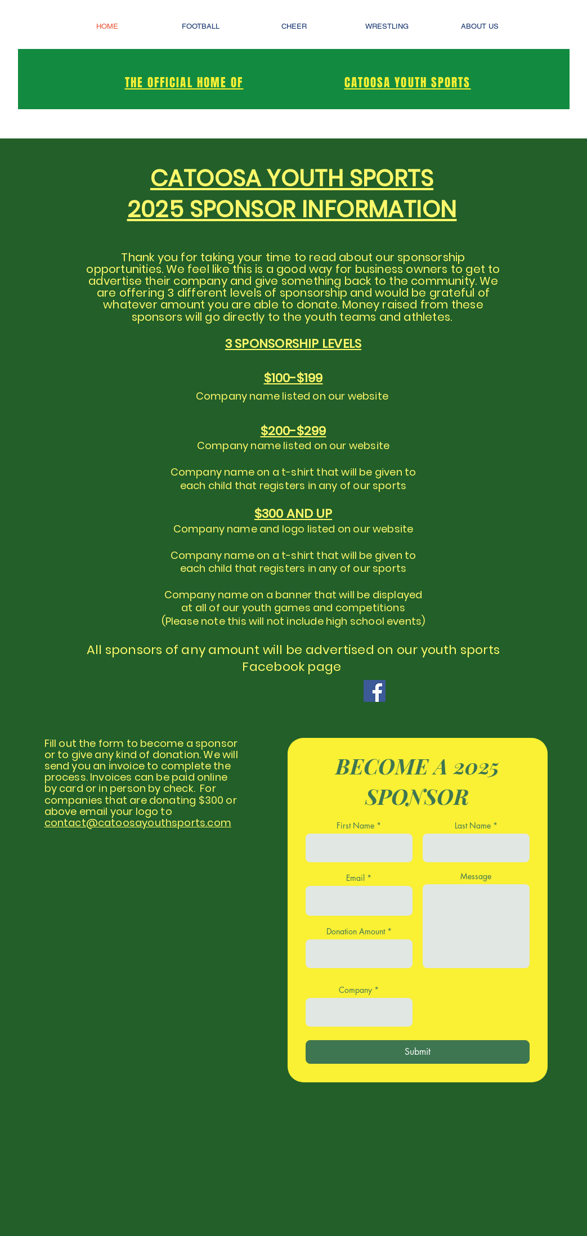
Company (355, 990)
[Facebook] (375, 691)
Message (475, 876)
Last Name (473, 826)
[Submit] (418, 1052)
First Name (355, 826)
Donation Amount (355, 931)
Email (355, 878)
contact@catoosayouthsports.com (137, 823)
